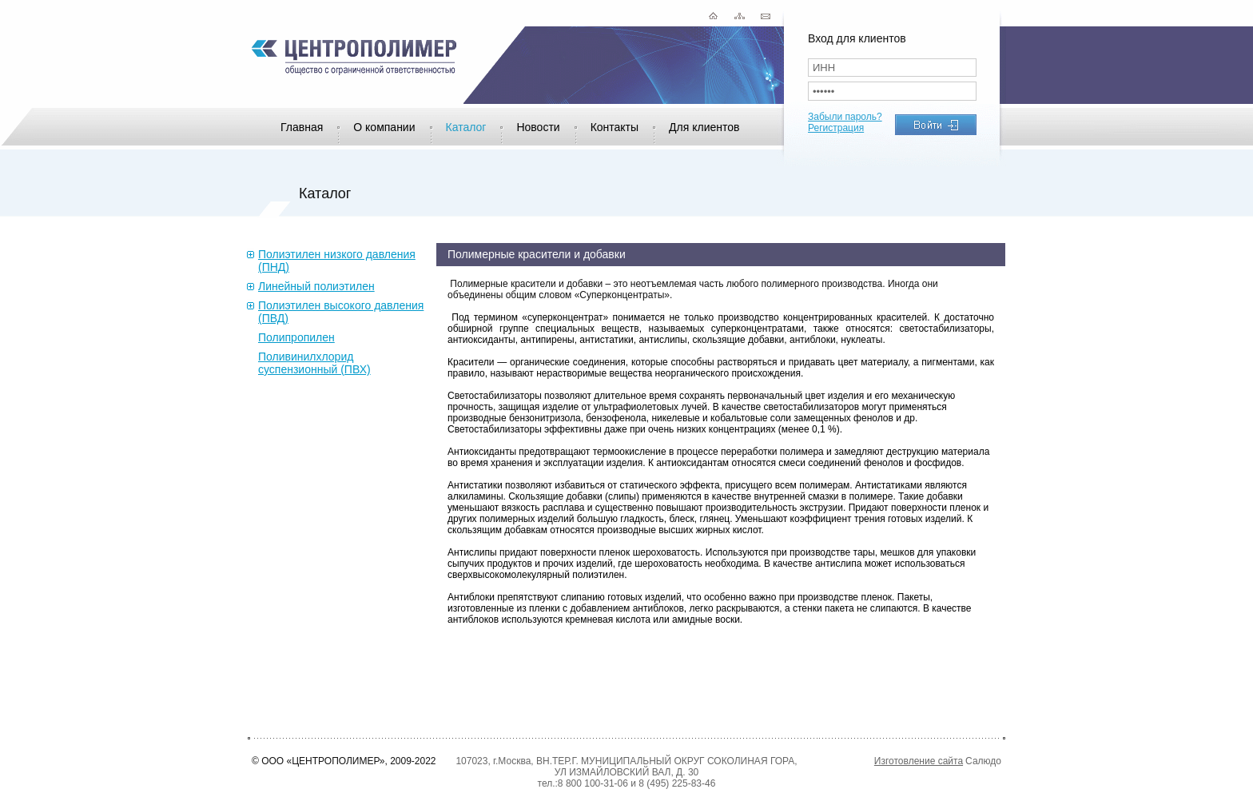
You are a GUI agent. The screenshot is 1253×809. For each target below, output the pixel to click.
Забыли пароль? (845, 116)
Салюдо (983, 761)
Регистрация (836, 128)
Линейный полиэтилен (316, 286)
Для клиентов (704, 127)
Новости (537, 127)
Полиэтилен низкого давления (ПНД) (337, 260)
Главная (301, 127)
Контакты (614, 127)
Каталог (466, 127)
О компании (384, 127)
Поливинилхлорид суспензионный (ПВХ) (314, 363)
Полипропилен (296, 337)
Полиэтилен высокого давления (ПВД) (341, 312)
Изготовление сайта (918, 761)
